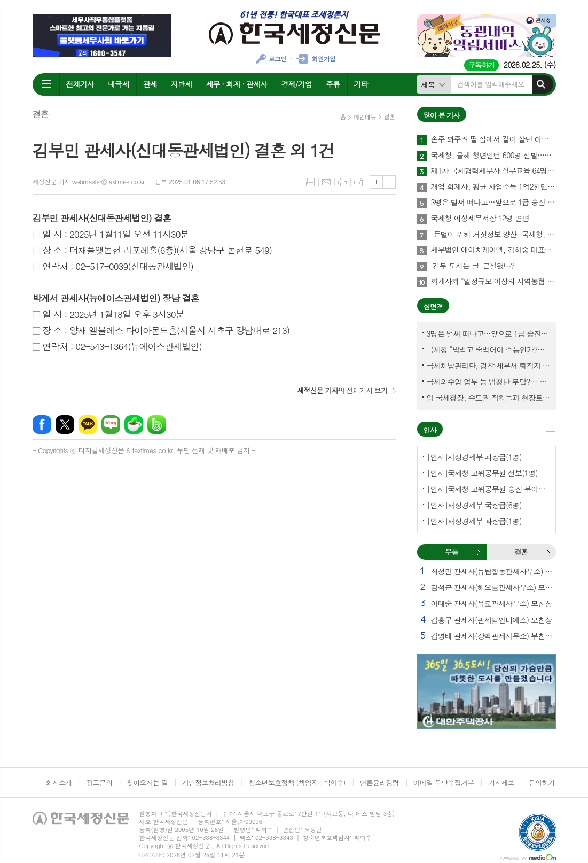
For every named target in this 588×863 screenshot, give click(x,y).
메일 (326, 182)
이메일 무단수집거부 (443, 783)
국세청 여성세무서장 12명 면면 (480, 218)
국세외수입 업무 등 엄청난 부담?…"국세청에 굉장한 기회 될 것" (489, 381)
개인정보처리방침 (208, 783)
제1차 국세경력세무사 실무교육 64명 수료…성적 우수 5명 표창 (493, 171)
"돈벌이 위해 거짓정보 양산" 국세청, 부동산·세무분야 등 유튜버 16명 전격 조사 (493, 234)
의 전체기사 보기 (342, 390)
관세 (150, 84)
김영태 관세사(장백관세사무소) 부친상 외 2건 (493, 636)
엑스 (65, 424)
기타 (361, 84)
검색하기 (541, 84)
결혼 (389, 117)
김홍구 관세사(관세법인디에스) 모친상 (491, 620)
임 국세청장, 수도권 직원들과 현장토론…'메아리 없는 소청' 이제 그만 (489, 397)
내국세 (118, 84)
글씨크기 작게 (389, 182)
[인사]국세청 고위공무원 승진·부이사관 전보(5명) (488, 489)
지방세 (181, 84)
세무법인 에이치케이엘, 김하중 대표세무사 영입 (493, 250)
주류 (333, 84)
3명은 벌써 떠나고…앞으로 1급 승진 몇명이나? (493, 202)
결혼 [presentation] (520, 552)
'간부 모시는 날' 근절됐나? (473, 266)
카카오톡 (88, 424)
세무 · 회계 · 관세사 (236, 84)
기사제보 (501, 783)
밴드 (156, 424)
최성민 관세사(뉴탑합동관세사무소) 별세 (493, 571)
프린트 (342, 182)
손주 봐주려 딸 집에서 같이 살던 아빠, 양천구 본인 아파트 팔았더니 (493, 139)
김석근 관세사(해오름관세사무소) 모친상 (493, 587)
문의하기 (542, 783)
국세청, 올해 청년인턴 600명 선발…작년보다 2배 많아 (493, 155)
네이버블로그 (110, 424)
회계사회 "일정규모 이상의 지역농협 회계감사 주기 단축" (493, 281)
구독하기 (481, 65)
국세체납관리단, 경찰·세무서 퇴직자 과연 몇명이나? (489, 365)
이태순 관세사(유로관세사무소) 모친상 (491, 603)
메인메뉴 (364, 117)
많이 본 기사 (442, 115)
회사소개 (59, 783)
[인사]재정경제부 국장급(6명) (474, 505)
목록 (310, 182)
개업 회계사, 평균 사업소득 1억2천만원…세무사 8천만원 (493, 187)
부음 (479, 552)
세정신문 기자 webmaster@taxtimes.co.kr (89, 181)
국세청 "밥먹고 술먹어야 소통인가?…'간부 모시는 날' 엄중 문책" (489, 349)
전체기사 (80, 84)
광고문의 (99, 783)
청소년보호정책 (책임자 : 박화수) (296, 783)
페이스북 (42, 424)
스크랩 (358, 182)
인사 (430, 430)
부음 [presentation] (451, 552)
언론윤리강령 (378, 783)
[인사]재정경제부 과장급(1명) (474, 457)
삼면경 (433, 306)
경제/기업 (296, 84)
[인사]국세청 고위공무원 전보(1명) (482, 473)
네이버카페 (133, 424)
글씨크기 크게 (376, 182)
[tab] (452, 552)
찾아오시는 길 (147, 783)
